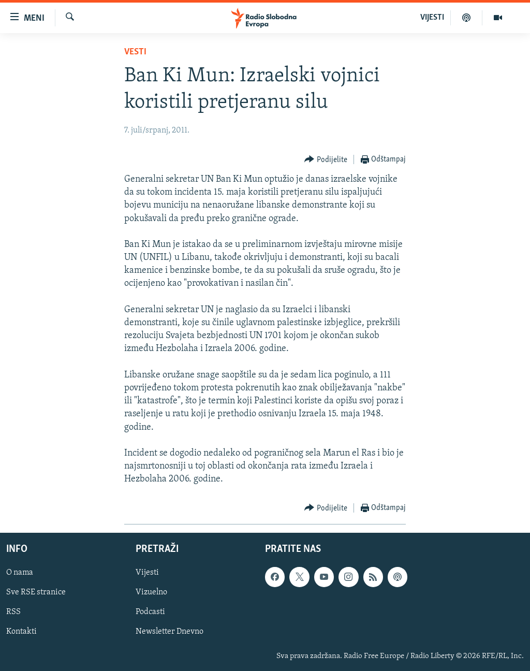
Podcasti (150, 612)
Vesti (135, 52)
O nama (19, 572)
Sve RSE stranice (36, 592)
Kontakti (21, 632)
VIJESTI (432, 17)
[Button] (325, 160)
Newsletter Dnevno (169, 632)
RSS (13, 612)
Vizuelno (151, 592)
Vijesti (147, 572)
